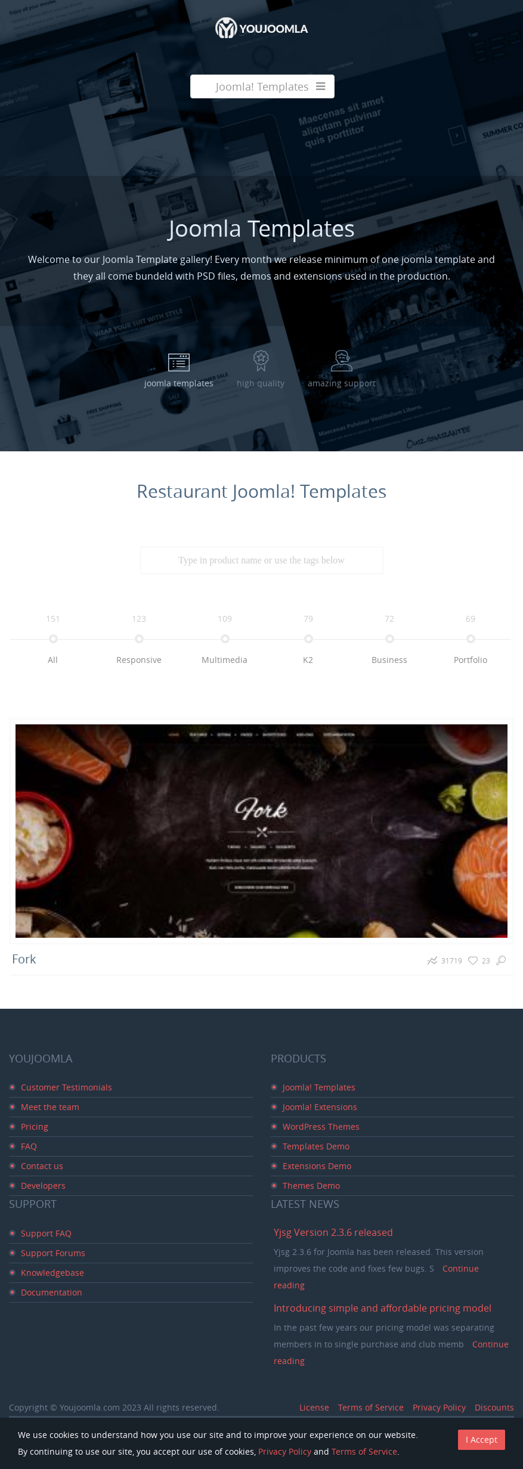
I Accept (481, 1439)
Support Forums (53, 1253)
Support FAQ (46, 1233)
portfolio (470, 659)
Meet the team (50, 1106)
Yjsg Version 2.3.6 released (333, 1232)
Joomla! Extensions (320, 1106)
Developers (43, 1185)
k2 (308, 659)
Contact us (42, 1166)
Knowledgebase (52, 1272)
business (389, 659)
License (314, 1407)
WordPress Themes (321, 1126)
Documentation (51, 1292)
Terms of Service (371, 1407)
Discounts (494, 1407)
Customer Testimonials (66, 1087)
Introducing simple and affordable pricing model (382, 1308)
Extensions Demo (317, 1166)
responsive (139, 659)
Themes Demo (311, 1185)
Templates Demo (316, 1146)
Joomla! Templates (319, 1087)
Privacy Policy (439, 1407)
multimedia (224, 659)
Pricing (34, 1126)
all (53, 659)
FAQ (29, 1146)
